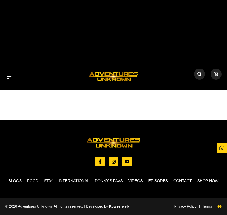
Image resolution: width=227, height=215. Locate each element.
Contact (182, 180)
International (74, 180)
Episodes (158, 180)
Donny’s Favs (109, 180)
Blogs (15, 180)
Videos (135, 180)
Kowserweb (119, 206)
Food (32, 180)
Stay (48, 180)
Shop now (208, 180)
